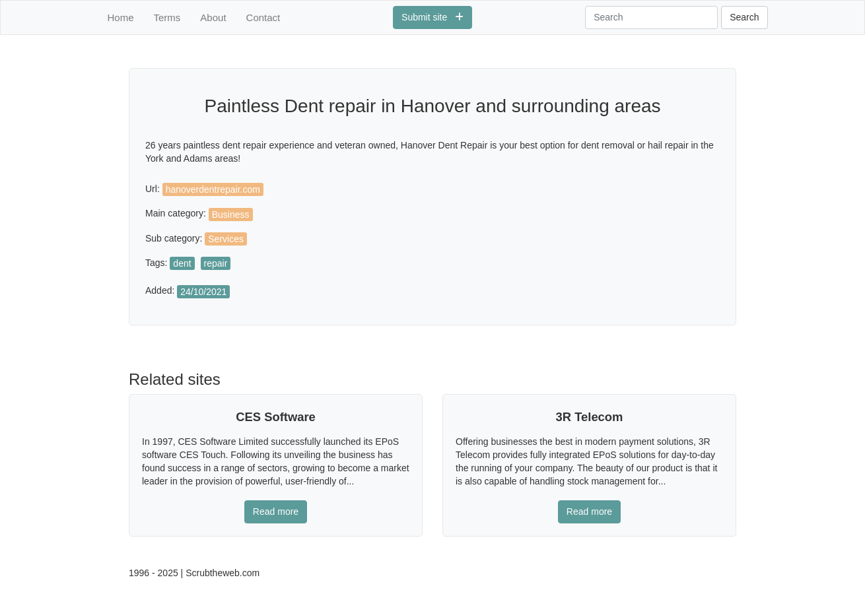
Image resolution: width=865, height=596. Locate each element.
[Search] (651, 17)
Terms (167, 17)
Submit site (432, 17)
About (213, 17)
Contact (263, 17)
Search (744, 17)
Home (121, 17)
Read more (275, 511)
